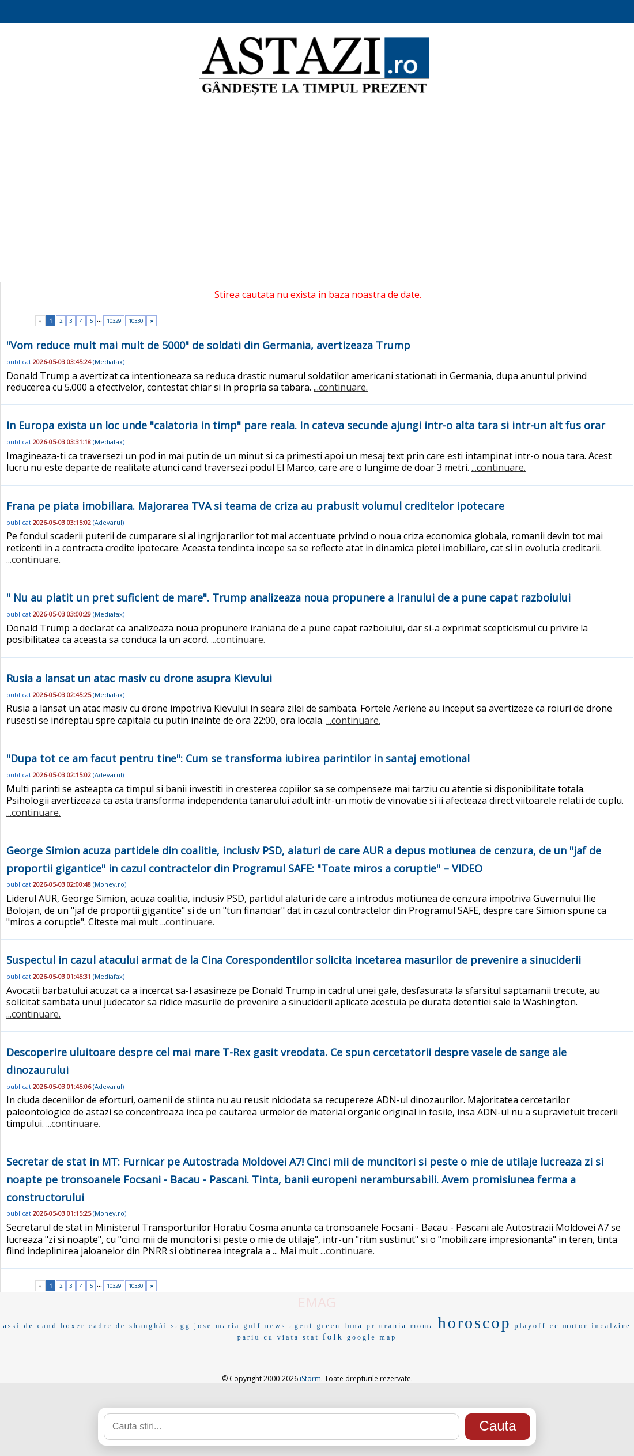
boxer (73, 1326)
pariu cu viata (268, 1337)
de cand (41, 1326)
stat (311, 1337)
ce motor (569, 1326)
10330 (136, 320)
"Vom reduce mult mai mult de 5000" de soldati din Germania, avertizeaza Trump (208, 345)
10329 (114, 320)
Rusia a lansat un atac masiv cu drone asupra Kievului (139, 678)
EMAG (317, 1301)
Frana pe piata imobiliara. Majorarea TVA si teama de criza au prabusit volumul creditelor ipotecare (255, 506)
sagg (181, 1326)
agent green (315, 1326)
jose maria (217, 1326)
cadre (100, 1326)
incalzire (611, 1326)
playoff (530, 1326)
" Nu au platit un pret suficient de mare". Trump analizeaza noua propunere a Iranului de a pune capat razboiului (288, 597)
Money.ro (109, 884)
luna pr (360, 1326)
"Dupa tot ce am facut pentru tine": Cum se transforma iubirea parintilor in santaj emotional (238, 758)
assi (12, 1326)
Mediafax (109, 361)
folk (333, 1336)
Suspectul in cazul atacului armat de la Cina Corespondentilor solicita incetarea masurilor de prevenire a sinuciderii (293, 960)
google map (372, 1337)
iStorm (310, 1378)
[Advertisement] (317, 190)
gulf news (264, 1326)
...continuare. (341, 387)
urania (393, 1326)
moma (422, 1326)
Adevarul (108, 522)
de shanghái (142, 1326)
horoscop (474, 1323)
